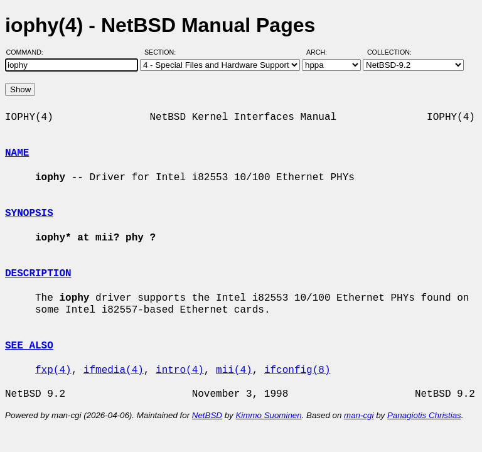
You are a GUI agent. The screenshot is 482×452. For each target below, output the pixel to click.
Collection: (389, 52)
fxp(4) (53, 370)
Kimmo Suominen (268, 415)
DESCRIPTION (38, 274)
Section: (162, 52)
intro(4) (180, 370)
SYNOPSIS (29, 213)
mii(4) (234, 370)
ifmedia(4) (113, 370)
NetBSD (207, 415)
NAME (17, 153)
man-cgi (358, 415)
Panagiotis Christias (424, 415)
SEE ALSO (29, 346)
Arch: (322, 52)
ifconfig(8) (297, 370)
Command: (28, 52)
